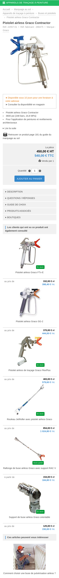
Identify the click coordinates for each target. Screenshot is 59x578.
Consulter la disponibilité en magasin (26, 104)
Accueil (6, 9)
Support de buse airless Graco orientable (29, 517)
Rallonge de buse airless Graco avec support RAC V (29, 468)
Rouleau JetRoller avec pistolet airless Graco (29, 419)
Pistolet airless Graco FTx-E (29, 272)
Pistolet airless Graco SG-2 (29, 321)
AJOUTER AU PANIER (29, 178)
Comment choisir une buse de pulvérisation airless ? (29, 573)
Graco (6, 30)
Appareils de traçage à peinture (18, 13)
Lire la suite (10, 128)
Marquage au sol (22, 9)
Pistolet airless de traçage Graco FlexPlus (29, 370)
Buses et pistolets (47, 13)
